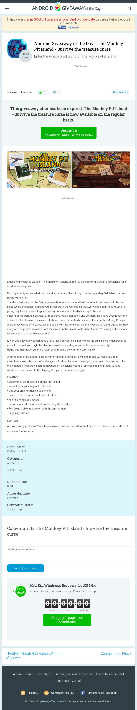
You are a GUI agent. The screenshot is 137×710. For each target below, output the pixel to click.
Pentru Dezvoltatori (38, 674)
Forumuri (62, 681)
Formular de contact (110, 674)
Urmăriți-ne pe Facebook (102, 692)
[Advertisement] (83, 76)
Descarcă (69, 132)
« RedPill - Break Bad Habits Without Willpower (34, 655)
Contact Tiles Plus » (116, 653)
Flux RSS (33, 692)
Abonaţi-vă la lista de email (74, 674)
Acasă (17, 674)
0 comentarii (120, 92)
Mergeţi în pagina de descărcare (67, 619)
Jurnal (76, 681)
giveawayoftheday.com (52, 701)
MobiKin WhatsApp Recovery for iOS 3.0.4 (62, 585)
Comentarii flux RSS (62, 692)
